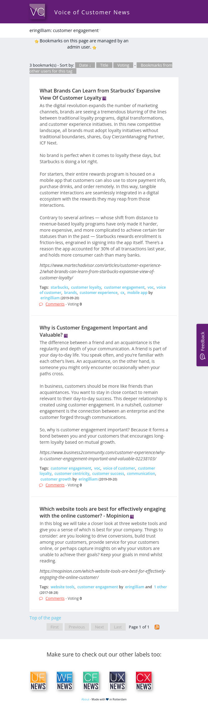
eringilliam (50, 298)
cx (122, 292)
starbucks (59, 287)
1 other (160, 587)
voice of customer (119, 468)
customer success (108, 473)
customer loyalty (86, 287)
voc (150, 287)
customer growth (56, 479)
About (85, 699)
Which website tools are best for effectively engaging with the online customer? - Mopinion (103, 512)
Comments (55, 304)
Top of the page (45, 618)
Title (104, 65)
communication (141, 473)
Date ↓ (85, 65)
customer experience (99, 292)
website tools (63, 587)
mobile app (137, 292)
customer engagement (124, 287)
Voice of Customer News (92, 12)
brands (70, 292)
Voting (123, 65)
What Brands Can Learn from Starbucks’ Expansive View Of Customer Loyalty (100, 94)
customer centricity (72, 473)
